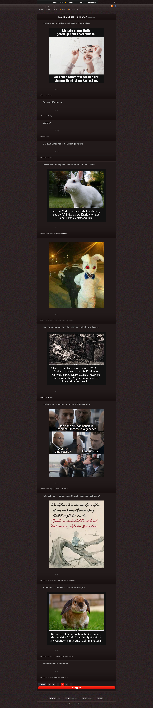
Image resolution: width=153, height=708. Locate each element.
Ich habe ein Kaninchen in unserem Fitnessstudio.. (67, 404)
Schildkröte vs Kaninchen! (55, 664)
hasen (71, 320)
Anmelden (41, 6)
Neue (71, 2)
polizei (55, 320)
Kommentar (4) (45, 233)
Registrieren (50, 6)
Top (63, 2)
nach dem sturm (59, 580)
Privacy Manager (82, 703)
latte (67, 656)
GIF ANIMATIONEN (73, 9)
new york (57, 233)
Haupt (55, 2)
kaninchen (64, 233)
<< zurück (42, 684)
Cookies (69, 703)
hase (60, 320)
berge (71, 656)
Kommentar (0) (45, 95)
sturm (66, 580)
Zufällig (79, 2)
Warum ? (47, 123)
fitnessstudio (65, 488)
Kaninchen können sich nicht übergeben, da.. (64, 587)
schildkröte (57, 677)
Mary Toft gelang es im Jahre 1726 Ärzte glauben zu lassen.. (71, 327)
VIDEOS (62, 9)
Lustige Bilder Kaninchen (72, 17)
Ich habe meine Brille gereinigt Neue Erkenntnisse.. (67, 23)
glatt (63, 656)
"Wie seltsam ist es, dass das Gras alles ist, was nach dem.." (71, 496)
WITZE (41, 9)
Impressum (74, 703)
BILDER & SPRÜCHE (51, 9)
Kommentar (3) (45, 677)
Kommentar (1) (45, 116)
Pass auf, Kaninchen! (53, 102)
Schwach (50, 89)
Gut (43, 89)
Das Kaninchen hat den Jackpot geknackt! (63, 144)
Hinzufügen (91, 2)
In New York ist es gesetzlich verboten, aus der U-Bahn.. (69, 165)
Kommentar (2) (45, 397)
